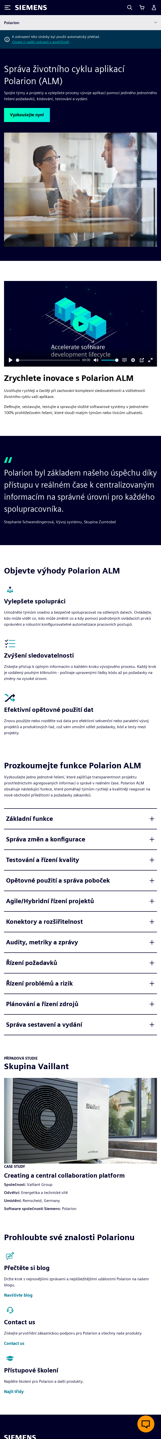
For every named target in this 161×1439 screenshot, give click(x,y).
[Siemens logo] (31, 7)
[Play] (11, 360)
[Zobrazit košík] (142, 8)
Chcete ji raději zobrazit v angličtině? (40, 42)
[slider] (48, 360)
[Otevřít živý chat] (146, 1424)
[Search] (130, 8)
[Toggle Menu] (7, 7)
